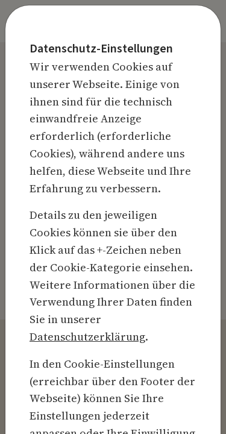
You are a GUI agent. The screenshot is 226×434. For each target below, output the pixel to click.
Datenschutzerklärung (87, 336)
